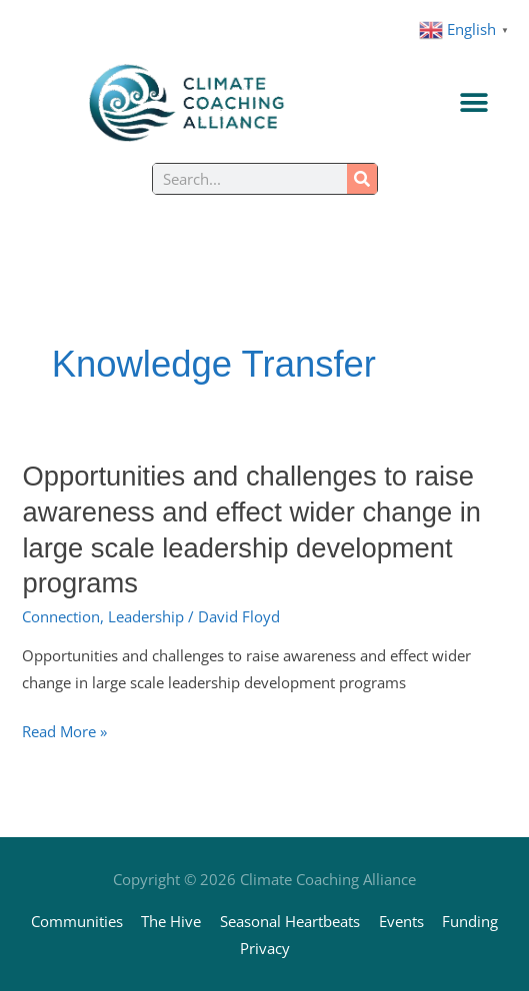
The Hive (171, 921)
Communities (77, 921)
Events (401, 921)
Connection (61, 616)
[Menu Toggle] (474, 103)
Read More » (64, 731)
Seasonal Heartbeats (290, 921)
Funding (470, 921)
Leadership (146, 616)
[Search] (362, 179)
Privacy (265, 948)
